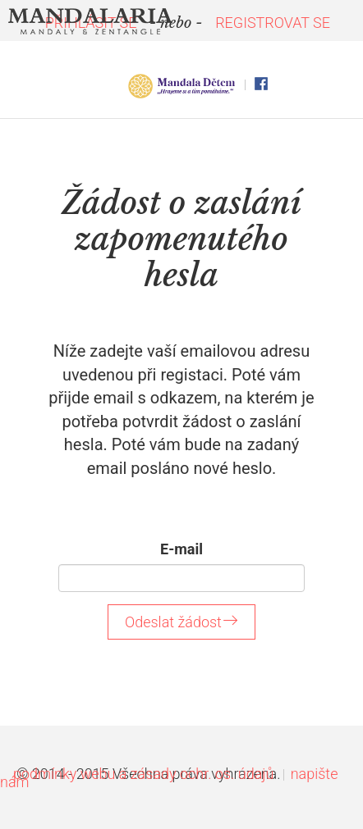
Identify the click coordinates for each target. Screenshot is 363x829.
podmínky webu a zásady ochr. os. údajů (143, 773)
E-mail (181, 549)
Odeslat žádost (181, 622)
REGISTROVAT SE (272, 22)
